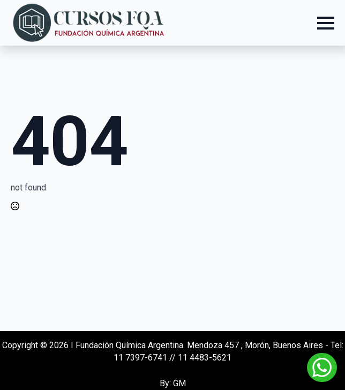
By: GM (173, 383)
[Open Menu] (325, 23)
